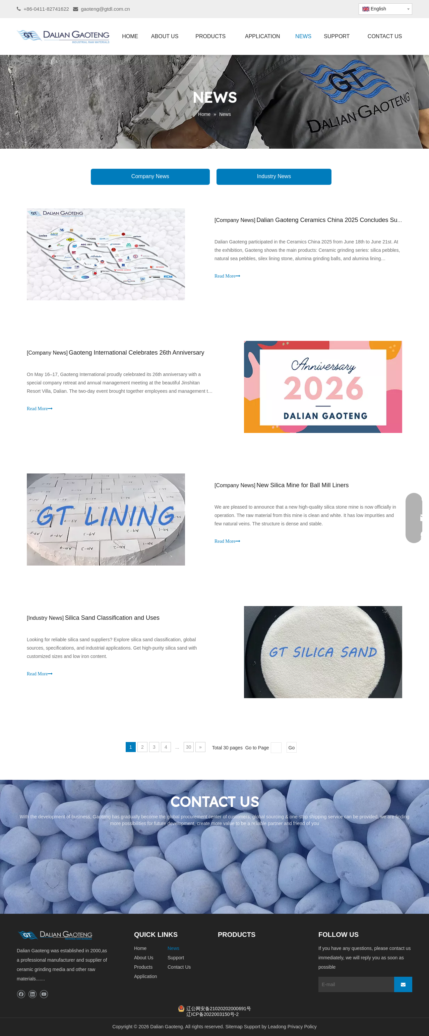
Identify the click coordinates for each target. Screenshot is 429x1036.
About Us (144, 957)
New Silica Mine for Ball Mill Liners (302, 485)
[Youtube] (44, 994)
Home (140, 948)
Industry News (274, 176)
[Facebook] (21, 994)
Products (143, 967)
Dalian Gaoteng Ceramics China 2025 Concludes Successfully (339, 220)
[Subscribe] (403, 984)
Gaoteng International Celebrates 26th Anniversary (136, 352)
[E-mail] (354, 984)
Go (292, 747)
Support (176, 957)
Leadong (277, 1026)
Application (145, 976)
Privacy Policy (302, 1026)
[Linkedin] (32, 994)
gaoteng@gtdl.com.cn (105, 9)
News (173, 948)
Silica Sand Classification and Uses (112, 617)
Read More (227, 276)
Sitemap (233, 1026)
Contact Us (179, 967)
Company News (150, 176)
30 (188, 747)
